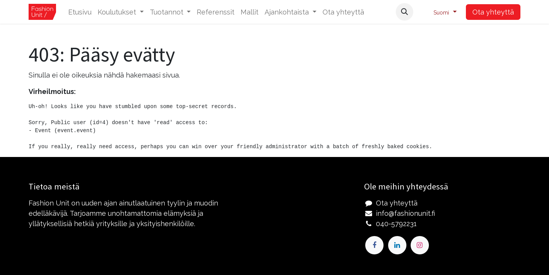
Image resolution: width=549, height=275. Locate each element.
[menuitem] (80, 12)
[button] (404, 12)
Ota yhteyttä (493, 12)
